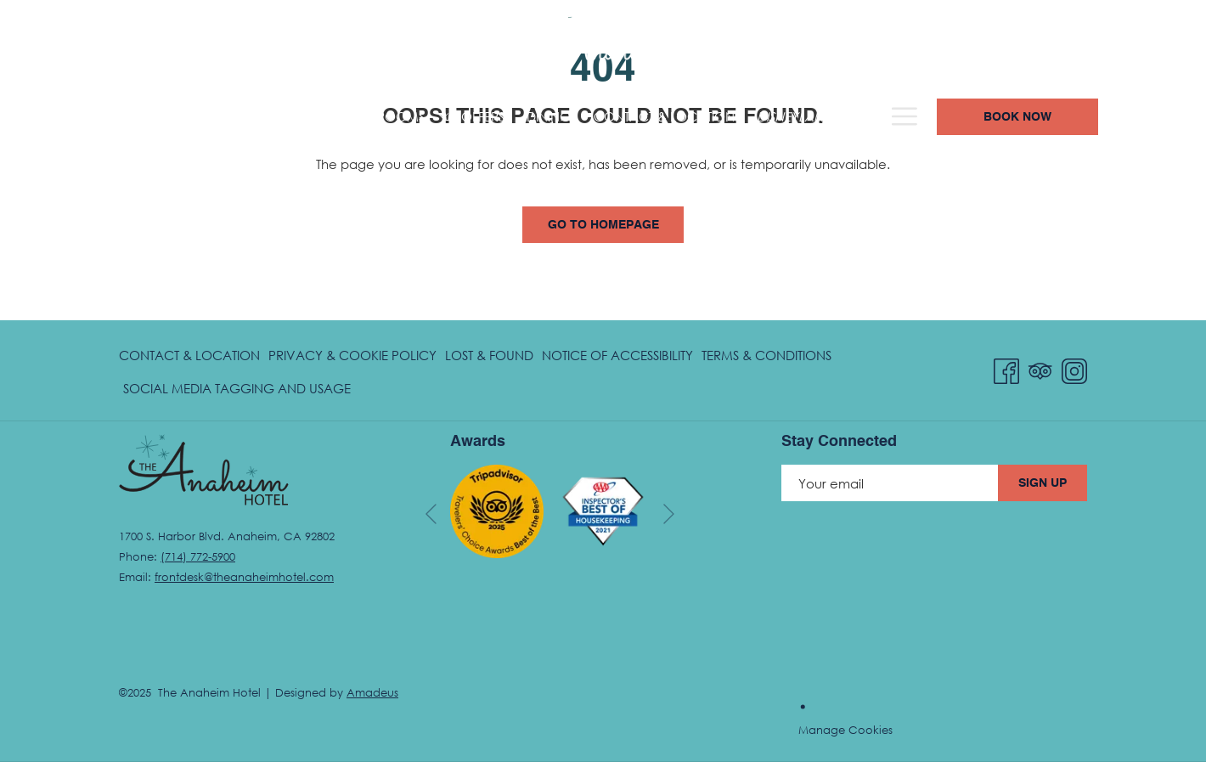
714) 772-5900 (200, 556)
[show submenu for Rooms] (331, 116)
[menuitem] (176, 116)
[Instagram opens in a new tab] (1074, 368)
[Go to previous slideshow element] (431, 514)
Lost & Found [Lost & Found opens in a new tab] (489, 358)
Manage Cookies (845, 730)
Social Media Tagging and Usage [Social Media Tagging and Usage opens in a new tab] (237, 391)
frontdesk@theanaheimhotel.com (244, 577)
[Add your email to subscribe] (889, 483)
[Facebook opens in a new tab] (1006, 368)
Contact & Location (189, 355)
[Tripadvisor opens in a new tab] (1040, 368)
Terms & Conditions (766, 355)
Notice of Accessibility (617, 355)
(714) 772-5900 (889, 43)
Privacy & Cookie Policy (352, 355)
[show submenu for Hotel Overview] (247, 116)
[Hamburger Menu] (1016, 116)
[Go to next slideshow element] (668, 514)
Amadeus (372, 692)
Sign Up (1042, 483)
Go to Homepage (603, 225)
